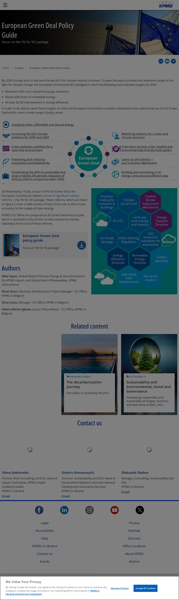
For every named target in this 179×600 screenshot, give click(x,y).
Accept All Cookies (145, 588)
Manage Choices (120, 588)
